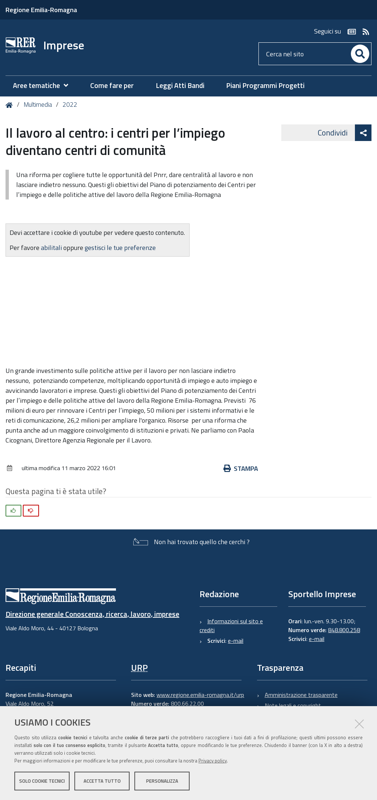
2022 (70, 104)
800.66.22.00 (187, 703)
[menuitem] (44, 85)
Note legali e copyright (293, 705)
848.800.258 (344, 629)
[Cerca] (360, 54)
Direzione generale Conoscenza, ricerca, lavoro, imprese (92, 614)
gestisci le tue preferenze (120, 248)
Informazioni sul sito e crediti (231, 625)
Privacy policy (212, 760)
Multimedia (38, 104)
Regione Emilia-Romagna (41, 10)
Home (10, 105)
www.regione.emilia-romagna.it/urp (200, 694)
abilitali (52, 248)
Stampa (240, 468)
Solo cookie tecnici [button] (42, 781)
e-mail (235, 640)
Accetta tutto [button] (102, 781)
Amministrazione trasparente (301, 694)
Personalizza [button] (162, 781)
